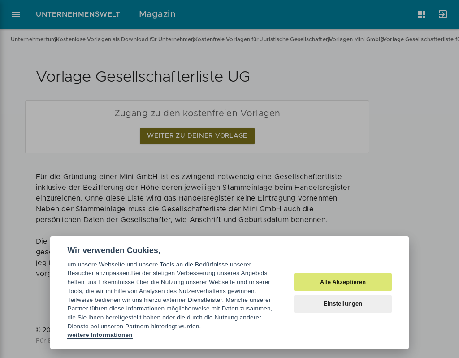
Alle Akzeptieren (343, 282)
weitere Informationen (99, 335)
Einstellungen (343, 303)
